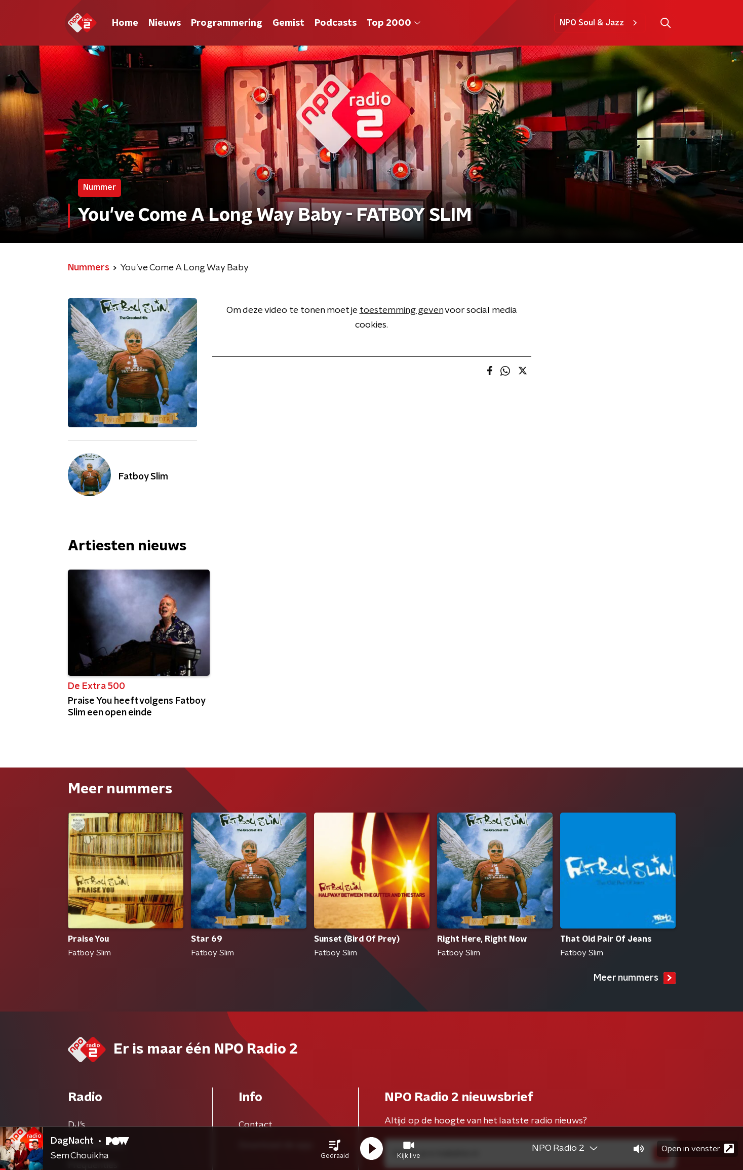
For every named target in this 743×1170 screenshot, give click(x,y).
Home (125, 23)
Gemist (288, 23)
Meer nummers (635, 978)
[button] (335, 1149)
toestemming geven (401, 310)
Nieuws (164, 23)
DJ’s (76, 1124)
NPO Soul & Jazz (600, 23)
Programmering (226, 23)
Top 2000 (393, 23)
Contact (255, 1124)
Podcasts (336, 23)
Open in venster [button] (697, 1148)
